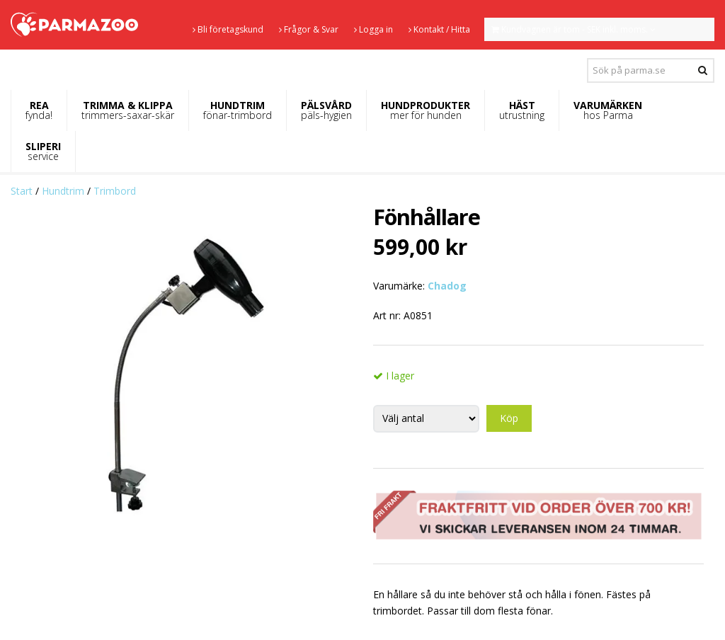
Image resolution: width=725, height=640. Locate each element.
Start (22, 191)
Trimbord (114, 191)
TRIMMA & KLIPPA (127, 110)
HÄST (521, 110)
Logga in (373, 29)
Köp (509, 418)
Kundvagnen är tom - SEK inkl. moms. (573, 29)
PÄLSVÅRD (326, 110)
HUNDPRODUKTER (425, 110)
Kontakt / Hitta (439, 29)
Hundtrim (63, 191)
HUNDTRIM (237, 110)
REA (38, 110)
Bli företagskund (228, 29)
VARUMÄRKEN (607, 110)
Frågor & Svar (308, 29)
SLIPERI (43, 151)
